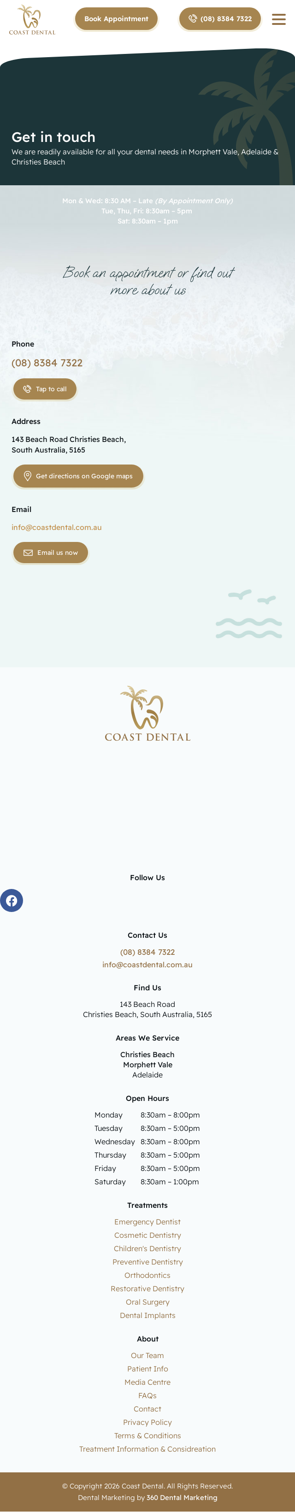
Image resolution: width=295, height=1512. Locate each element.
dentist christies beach (147, 813)
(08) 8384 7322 (47, 362)
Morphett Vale (147, 1065)
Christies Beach (147, 1054)
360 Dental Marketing (182, 1498)
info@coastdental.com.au (57, 527)
